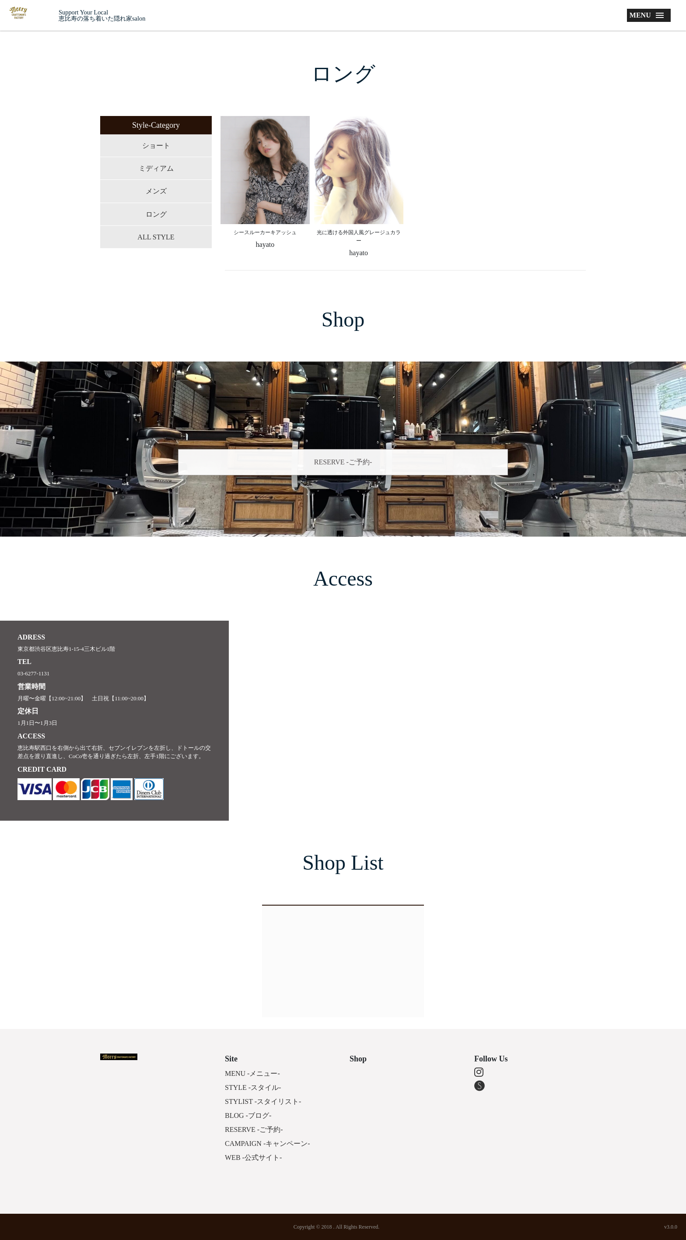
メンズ (156, 191)
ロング (156, 214)
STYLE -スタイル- (253, 1087)
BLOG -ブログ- (248, 1115)
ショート (156, 145)
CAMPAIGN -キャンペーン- (267, 1143)
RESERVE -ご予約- (343, 462)
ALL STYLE (155, 237)
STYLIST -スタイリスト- (263, 1101)
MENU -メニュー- (252, 1073)
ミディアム (156, 168)
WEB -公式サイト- (253, 1157)
